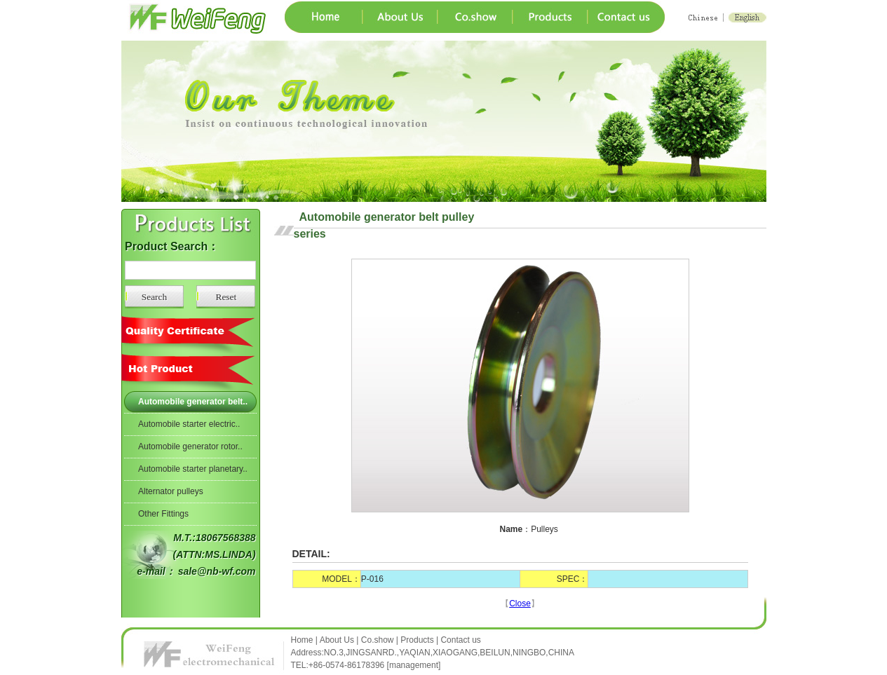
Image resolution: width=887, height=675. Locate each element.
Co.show (377, 640)
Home (303, 640)
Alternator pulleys (170, 491)
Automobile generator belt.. (193, 402)
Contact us (460, 640)
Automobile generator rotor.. (190, 446)
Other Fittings (163, 514)
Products (416, 640)
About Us (337, 640)
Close (520, 603)
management (413, 665)
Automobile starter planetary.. (193, 469)
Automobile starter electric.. (189, 424)
